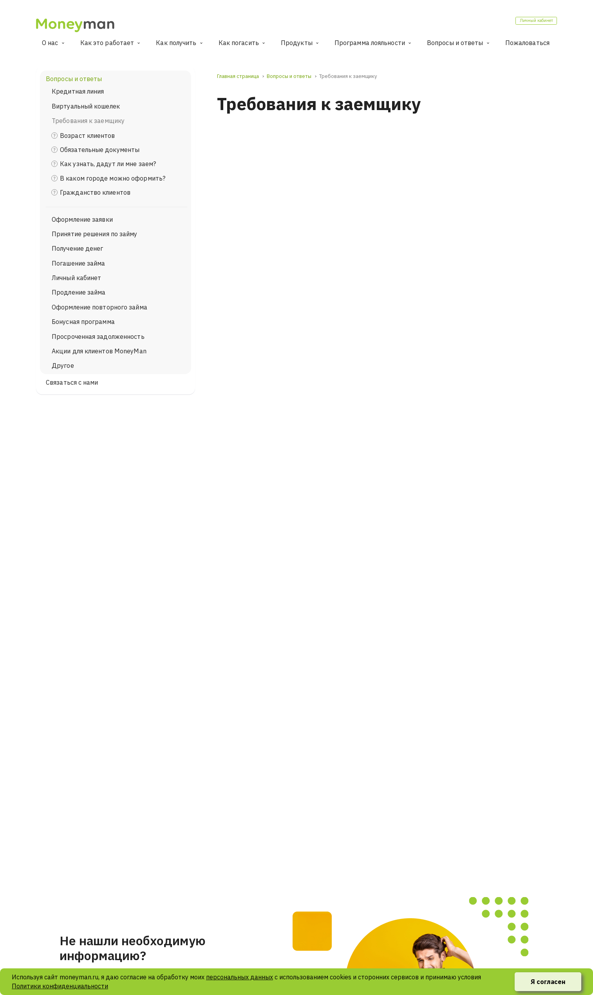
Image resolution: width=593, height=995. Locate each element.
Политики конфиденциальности (60, 986)
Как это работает (107, 43)
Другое (63, 365)
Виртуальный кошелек (86, 106)
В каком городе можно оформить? (112, 178)
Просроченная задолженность (98, 336)
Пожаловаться (527, 43)
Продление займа (79, 292)
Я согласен (548, 982)
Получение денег (77, 248)
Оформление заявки (82, 219)
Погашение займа (78, 263)
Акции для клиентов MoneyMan (99, 351)
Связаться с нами (72, 382)
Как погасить (239, 43)
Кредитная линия (78, 91)
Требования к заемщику (88, 121)
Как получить (176, 43)
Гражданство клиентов (95, 192)
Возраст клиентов (87, 135)
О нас (50, 43)
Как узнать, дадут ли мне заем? (108, 164)
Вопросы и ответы (455, 43)
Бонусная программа (83, 322)
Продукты (297, 43)
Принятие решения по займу (94, 234)
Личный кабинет (526, 23)
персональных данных (239, 977)
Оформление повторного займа (99, 307)
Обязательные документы (99, 150)
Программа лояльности (369, 43)
